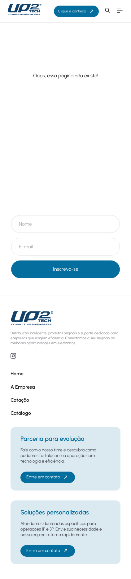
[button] (107, 11)
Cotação (20, 400)
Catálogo (21, 413)
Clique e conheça (76, 11)
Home (17, 374)
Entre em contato (47, 477)
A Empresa (23, 387)
